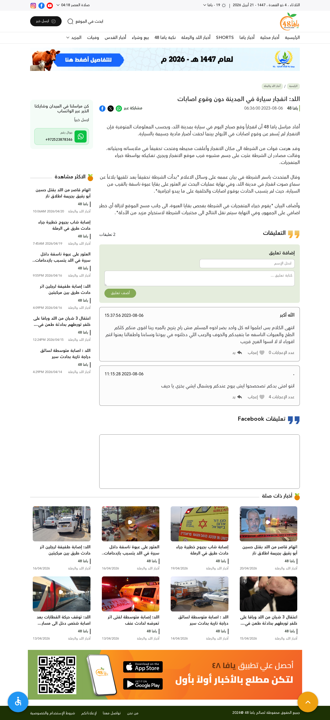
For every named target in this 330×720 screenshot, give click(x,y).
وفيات (93, 37)
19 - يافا (216, 5)
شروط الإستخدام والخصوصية (52, 713)
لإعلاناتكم (89, 713)
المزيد (75, 37)
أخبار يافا (247, 37)
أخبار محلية (269, 37)
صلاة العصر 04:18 (75, 5)
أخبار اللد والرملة (195, 37)
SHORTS (225, 37)
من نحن (132, 713)
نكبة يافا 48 (165, 37)
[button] (256, 352)
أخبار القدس (115, 37)
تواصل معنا (112, 713)
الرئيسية (292, 37)
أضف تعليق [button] (120, 293)
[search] (85, 21)
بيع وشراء (140, 37)
